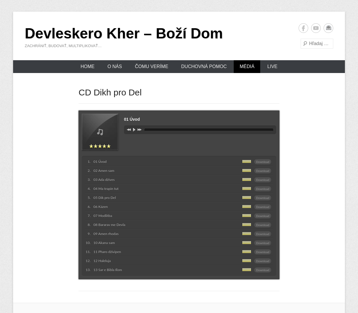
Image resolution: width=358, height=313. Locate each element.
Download (262, 161)
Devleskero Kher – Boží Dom (124, 33)
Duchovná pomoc (204, 66)
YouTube (316, 28)
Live (272, 66)
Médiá (247, 66)
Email (328, 28)
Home (88, 66)
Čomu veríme (151, 66)
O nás (114, 66)
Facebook (303, 28)
